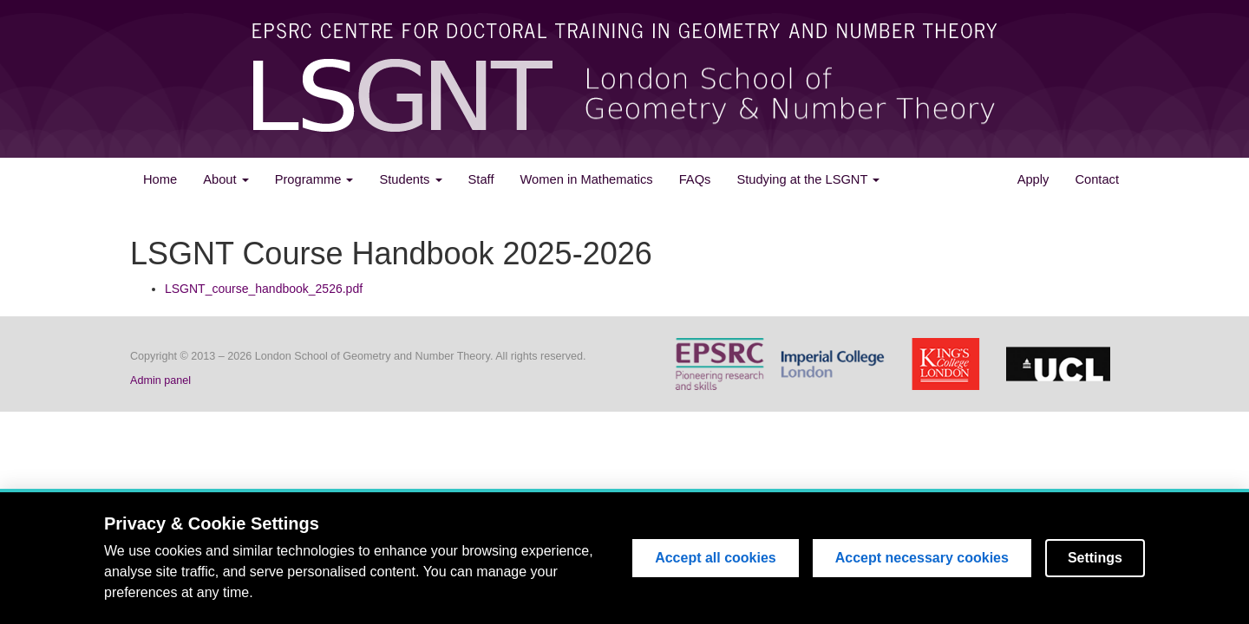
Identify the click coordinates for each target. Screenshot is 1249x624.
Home (160, 179)
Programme (314, 179)
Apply (1033, 179)
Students (410, 179)
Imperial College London (837, 364)
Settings (1095, 558)
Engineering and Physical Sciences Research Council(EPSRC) (724, 364)
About (225, 179)
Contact (1097, 179)
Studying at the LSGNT (808, 179)
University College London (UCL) (1062, 364)
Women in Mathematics (586, 179)
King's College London (949, 364)
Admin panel (160, 380)
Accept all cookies (715, 558)
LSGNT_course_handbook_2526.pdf (264, 289)
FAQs (695, 179)
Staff (481, 179)
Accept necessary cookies (922, 558)
